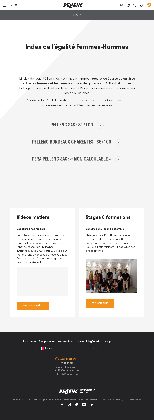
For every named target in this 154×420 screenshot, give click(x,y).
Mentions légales (40, 400)
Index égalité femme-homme (128, 400)
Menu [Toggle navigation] (76, 15)
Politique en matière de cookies (62, 400)
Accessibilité (108, 400)
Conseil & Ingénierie (88, 341)
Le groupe (29, 341)
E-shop (107, 342)
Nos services (65, 341)
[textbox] (67, 348)
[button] (141, 5)
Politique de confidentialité (89, 400)
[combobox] (67, 348)
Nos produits (47, 341)
